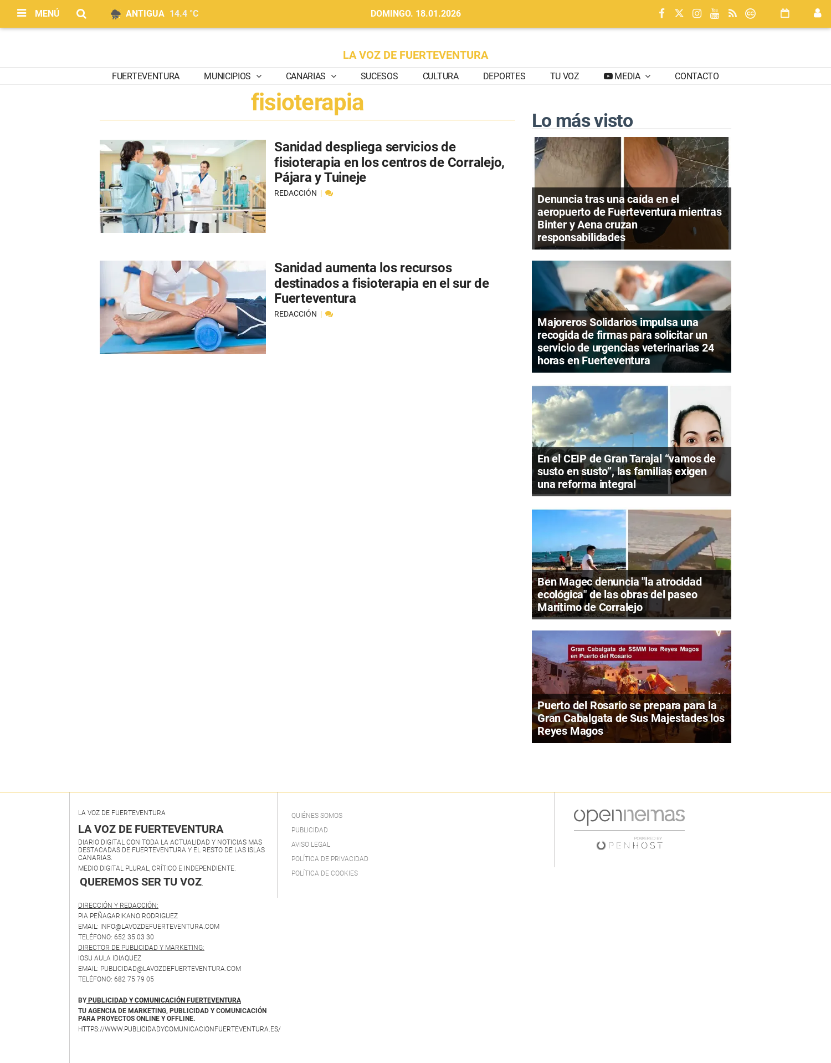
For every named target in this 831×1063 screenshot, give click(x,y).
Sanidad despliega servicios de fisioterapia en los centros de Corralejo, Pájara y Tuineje (389, 162)
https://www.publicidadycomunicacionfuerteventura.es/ (179, 1029)
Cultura (441, 76)
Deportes (504, 76)
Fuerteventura (145, 76)
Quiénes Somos (316, 816)
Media (628, 76)
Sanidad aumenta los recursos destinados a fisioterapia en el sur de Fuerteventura (381, 283)
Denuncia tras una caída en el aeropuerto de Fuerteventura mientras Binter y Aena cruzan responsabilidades (629, 218)
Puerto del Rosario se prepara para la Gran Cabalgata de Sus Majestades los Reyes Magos (631, 718)
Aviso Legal (310, 844)
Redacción (296, 193)
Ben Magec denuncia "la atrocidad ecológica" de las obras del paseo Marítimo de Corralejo (619, 594)
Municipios (228, 76)
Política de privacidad (329, 859)
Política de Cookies (324, 873)
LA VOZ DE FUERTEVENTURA (415, 55)
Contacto (697, 76)
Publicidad (309, 830)
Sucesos (379, 76)
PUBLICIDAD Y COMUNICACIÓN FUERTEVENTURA (164, 1000)
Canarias (307, 76)
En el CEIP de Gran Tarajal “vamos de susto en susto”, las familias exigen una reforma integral (626, 471)
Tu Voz (564, 76)
